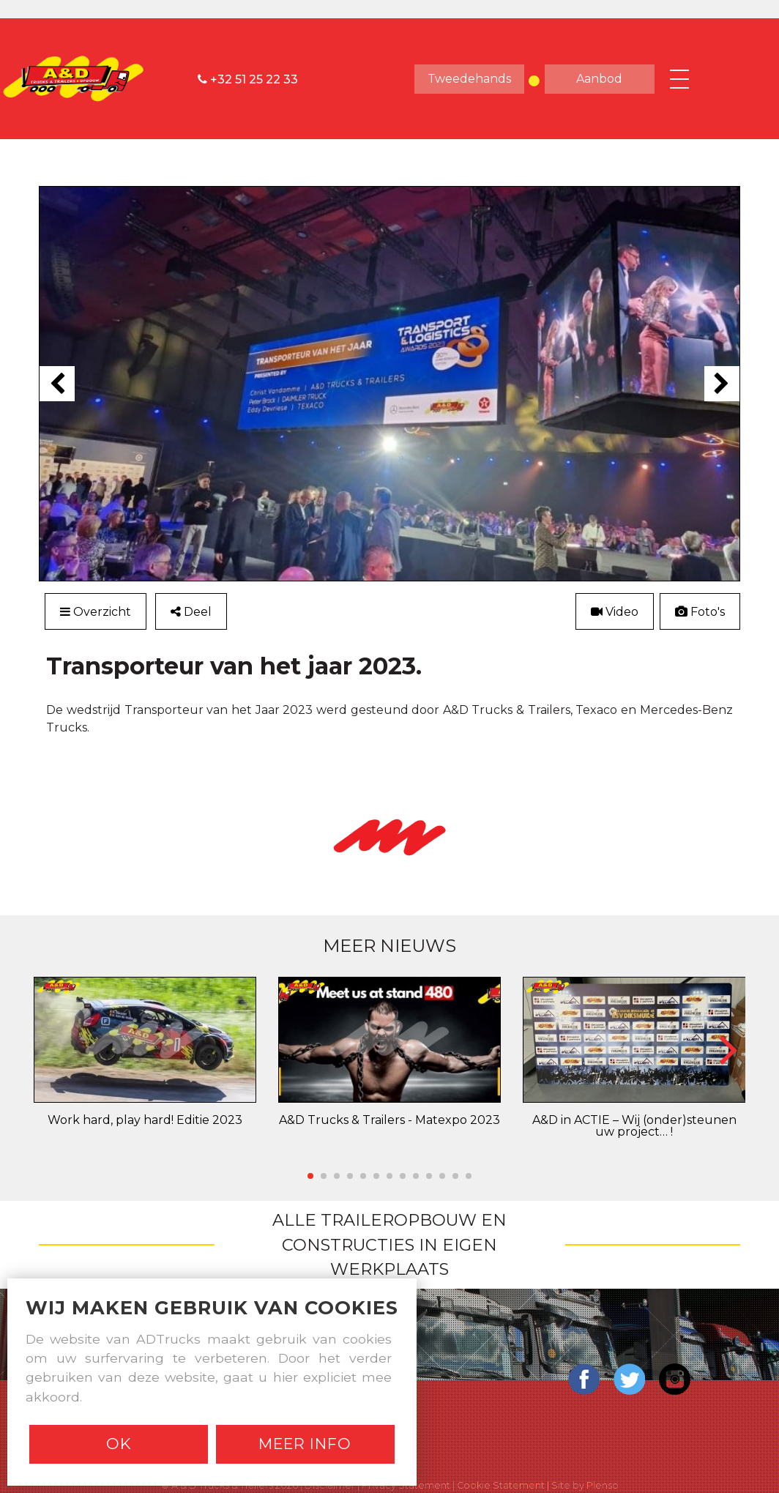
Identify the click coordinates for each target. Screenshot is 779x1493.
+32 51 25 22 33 (248, 79)
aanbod (599, 79)
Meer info (304, 1443)
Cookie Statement (501, 1483)
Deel (195, 612)
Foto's (700, 612)
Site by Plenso (585, 1483)
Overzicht (97, 612)
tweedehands (469, 79)
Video (613, 612)
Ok (119, 1443)
